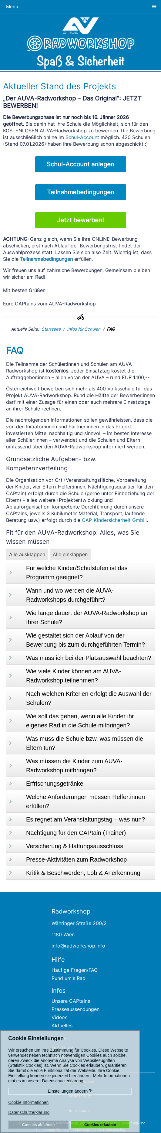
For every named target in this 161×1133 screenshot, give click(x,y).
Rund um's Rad (69, 978)
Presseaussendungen (75, 1009)
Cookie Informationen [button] (28, 1102)
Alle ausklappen (27, 554)
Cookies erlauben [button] (100, 1125)
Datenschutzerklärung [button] (28, 1112)
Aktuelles (62, 1025)
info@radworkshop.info (78, 946)
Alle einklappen (70, 554)
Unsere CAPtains (71, 1001)
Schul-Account (82, 137)
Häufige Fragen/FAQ (75, 970)
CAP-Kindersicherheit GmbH (114, 520)
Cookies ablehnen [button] (38, 1125)
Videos (59, 1017)
